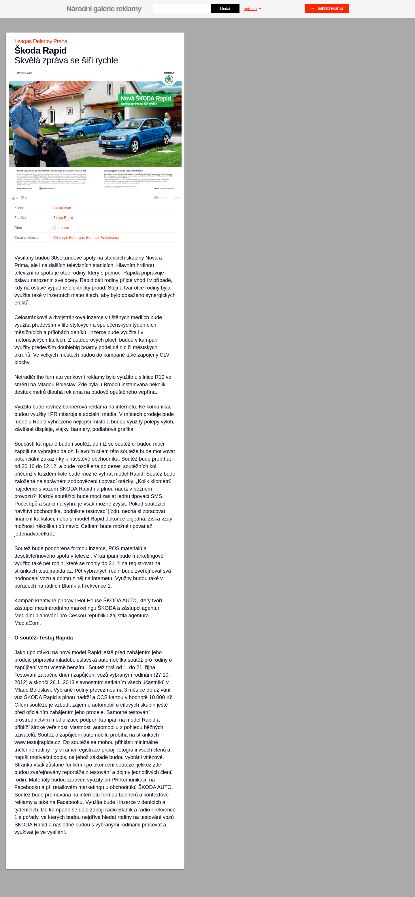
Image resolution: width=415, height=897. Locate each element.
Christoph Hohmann (68, 238)
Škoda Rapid (63, 218)
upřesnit (252, 9)
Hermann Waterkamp (102, 238)
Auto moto (61, 228)
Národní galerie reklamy (103, 8)
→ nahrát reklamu (327, 8)
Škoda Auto (62, 208)
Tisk (176, 198)
